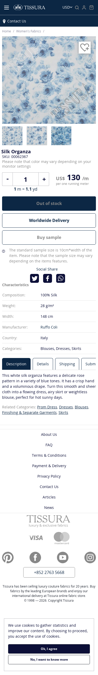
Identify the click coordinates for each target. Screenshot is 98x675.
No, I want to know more (49, 659)
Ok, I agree (49, 649)
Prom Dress (47, 406)
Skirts (63, 412)
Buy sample (49, 237)
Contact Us (16, 21)
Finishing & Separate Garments (29, 412)
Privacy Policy (49, 476)
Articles (49, 497)
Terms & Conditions (49, 455)
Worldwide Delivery (49, 220)
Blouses (81, 406)
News (49, 507)
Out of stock (49, 203)
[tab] (16, 364)
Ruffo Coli (49, 327)
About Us (49, 434)
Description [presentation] (16, 363)
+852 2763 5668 (49, 572)
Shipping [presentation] (67, 363)
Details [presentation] (43, 363)
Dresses (66, 406)
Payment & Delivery (49, 465)
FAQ (49, 444)
